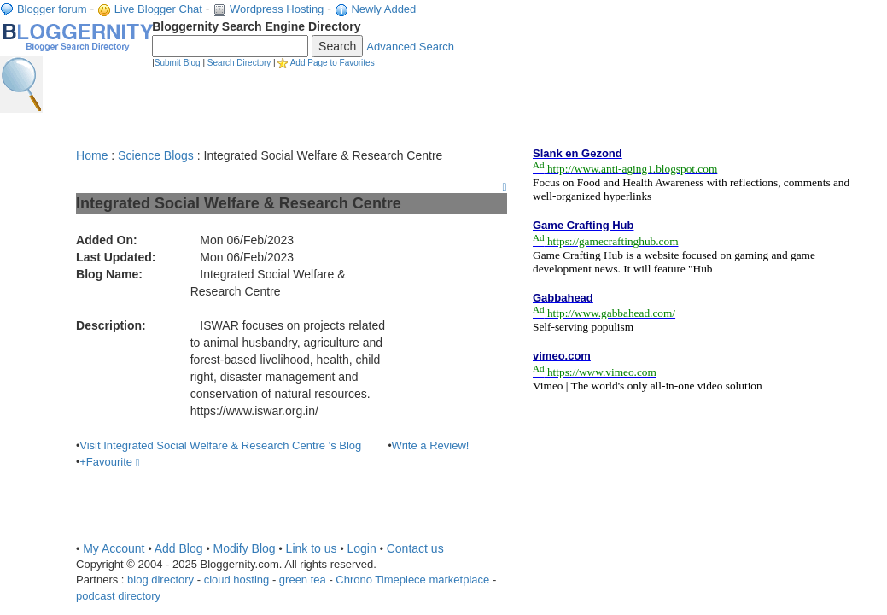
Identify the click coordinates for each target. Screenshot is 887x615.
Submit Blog (178, 62)
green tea (302, 579)
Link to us (311, 548)
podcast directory (118, 595)
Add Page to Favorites (332, 62)
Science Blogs (156, 155)
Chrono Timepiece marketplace (412, 579)
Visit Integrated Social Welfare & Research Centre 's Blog (220, 445)
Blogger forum (52, 9)
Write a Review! (431, 445)
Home (92, 155)
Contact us (415, 548)
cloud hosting (237, 579)
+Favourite (109, 461)
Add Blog (179, 548)
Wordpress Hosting (277, 9)
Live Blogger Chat (158, 9)
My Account (113, 548)
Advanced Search (410, 46)
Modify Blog (244, 548)
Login (361, 548)
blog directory (160, 579)
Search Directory (239, 62)
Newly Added (383, 9)
